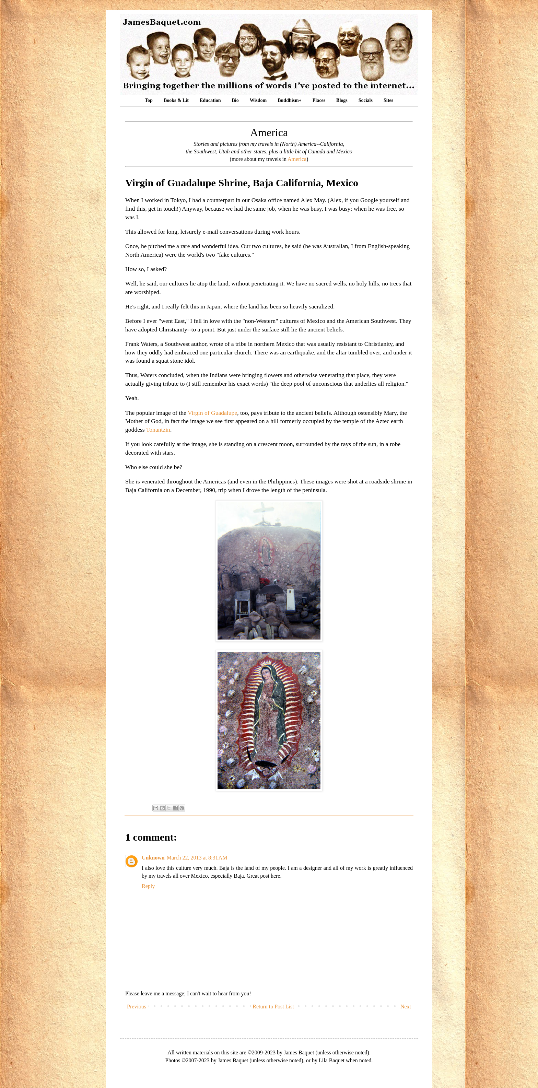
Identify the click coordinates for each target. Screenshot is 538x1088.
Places (319, 100)
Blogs (342, 100)
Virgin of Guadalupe (212, 412)
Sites (388, 100)
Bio (235, 100)
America (297, 159)
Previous (136, 1006)
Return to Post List (273, 1006)
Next (405, 1006)
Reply (148, 886)
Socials (366, 100)
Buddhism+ (289, 100)
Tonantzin (158, 429)
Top (149, 100)
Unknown (153, 858)
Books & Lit (176, 100)
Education (210, 100)
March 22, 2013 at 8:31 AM (197, 858)
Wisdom (258, 100)
